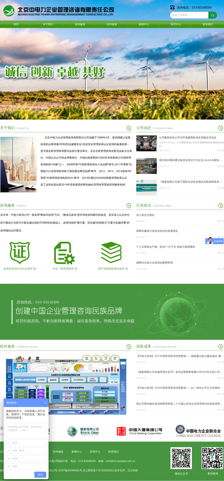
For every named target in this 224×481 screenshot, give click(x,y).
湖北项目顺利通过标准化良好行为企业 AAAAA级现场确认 (190, 161)
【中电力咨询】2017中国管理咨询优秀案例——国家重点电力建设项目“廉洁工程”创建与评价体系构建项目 (180, 356)
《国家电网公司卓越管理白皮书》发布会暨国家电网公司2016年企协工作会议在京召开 (179, 372)
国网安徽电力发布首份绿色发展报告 (157, 231)
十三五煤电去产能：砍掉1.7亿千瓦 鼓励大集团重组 (165, 246)
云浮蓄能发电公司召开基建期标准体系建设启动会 (188, 137)
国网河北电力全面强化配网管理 (154, 262)
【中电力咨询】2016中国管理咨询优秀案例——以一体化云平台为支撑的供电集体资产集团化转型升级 (179, 388)
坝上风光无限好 (145, 215)
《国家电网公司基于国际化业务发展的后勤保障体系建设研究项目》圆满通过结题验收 (190, 182)
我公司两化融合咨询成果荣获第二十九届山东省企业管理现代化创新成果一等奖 (179, 404)
